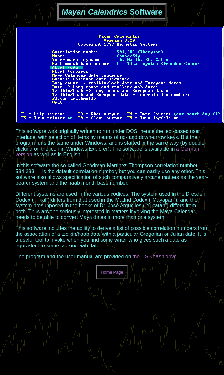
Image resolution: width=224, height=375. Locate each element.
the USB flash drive (155, 256)
